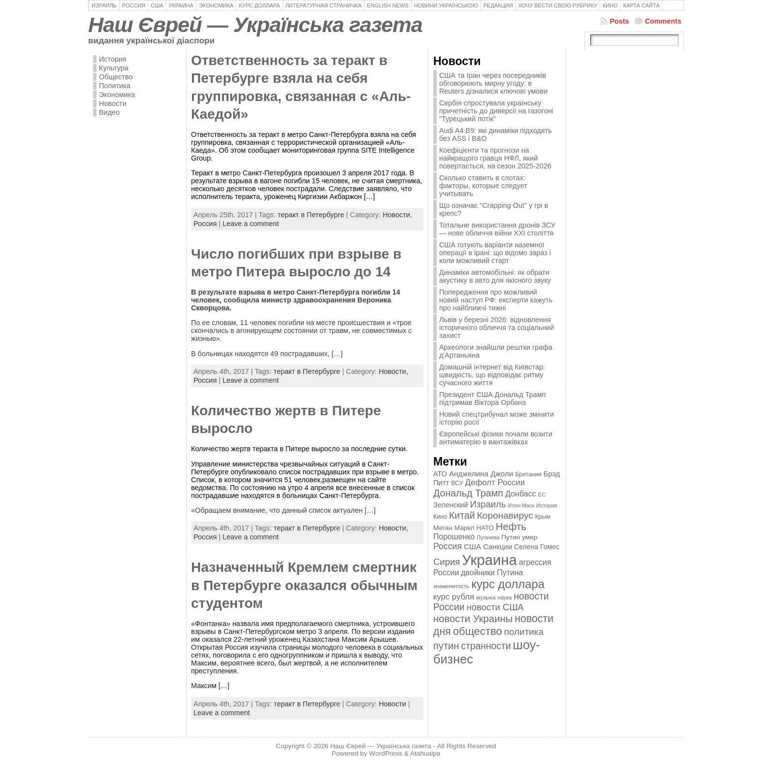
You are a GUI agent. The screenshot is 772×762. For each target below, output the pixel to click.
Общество (115, 77)
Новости (113, 103)
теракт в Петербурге (311, 215)
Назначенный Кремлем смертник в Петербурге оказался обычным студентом (304, 585)
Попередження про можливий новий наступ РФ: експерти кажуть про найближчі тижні (495, 300)
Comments (663, 21)
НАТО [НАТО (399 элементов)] (485, 527)
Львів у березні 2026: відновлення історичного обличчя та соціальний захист (496, 327)
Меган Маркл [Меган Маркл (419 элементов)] (454, 527)
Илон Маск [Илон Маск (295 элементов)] (521, 505)
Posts (619, 21)
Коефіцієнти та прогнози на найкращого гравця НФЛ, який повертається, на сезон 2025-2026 (495, 158)
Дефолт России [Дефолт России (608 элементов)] (495, 482)
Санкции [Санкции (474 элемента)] (497, 547)
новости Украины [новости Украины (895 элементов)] (473, 618)
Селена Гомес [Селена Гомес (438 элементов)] (536, 547)
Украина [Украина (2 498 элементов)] (489, 560)
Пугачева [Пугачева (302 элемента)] (488, 537)
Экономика (117, 95)
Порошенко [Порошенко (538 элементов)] (454, 536)
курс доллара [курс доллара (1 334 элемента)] (508, 584)
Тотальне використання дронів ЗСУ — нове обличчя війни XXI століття (497, 229)
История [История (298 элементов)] (546, 505)
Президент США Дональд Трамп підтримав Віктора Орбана (492, 398)
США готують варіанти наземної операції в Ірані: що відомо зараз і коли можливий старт (495, 253)
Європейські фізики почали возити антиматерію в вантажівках (495, 438)
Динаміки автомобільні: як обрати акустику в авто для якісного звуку (495, 276)
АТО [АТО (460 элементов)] (440, 474)
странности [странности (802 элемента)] (486, 646)
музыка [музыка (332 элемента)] (486, 597)
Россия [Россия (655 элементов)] (447, 546)
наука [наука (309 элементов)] (505, 597)
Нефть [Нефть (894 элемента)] (511, 526)
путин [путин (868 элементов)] (446, 645)
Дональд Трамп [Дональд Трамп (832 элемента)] (468, 493)
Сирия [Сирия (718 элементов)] (446, 562)
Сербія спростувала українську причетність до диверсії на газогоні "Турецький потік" (496, 111)
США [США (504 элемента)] (472, 546)
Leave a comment (251, 224)
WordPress (385, 753)
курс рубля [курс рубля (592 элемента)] (453, 596)
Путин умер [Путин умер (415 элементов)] (519, 537)
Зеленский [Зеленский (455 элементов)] (450, 505)
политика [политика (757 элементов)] (524, 632)
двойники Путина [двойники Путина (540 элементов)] (492, 572)
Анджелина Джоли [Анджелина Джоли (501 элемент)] (481, 473)
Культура (114, 68)
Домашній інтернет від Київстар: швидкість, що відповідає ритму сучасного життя (492, 375)
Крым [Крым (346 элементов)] (542, 516)
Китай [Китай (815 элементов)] (462, 515)
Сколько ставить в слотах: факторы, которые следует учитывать (483, 186)
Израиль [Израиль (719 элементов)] (488, 504)
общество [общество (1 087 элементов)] (477, 631)
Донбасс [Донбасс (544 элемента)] (520, 493)
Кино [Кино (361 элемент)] (440, 516)
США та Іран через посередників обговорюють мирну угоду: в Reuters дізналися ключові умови (493, 83)
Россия (205, 224)
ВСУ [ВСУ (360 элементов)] (457, 483)
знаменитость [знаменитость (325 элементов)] (451, 586)
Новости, (397, 215)
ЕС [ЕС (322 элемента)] (542, 494)
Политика (114, 86)
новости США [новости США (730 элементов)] (495, 607)
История (113, 59)
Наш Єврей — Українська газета (255, 24)
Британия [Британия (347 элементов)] (528, 474)
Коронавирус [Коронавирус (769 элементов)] (505, 515)
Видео (109, 112)
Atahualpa (425, 753)
